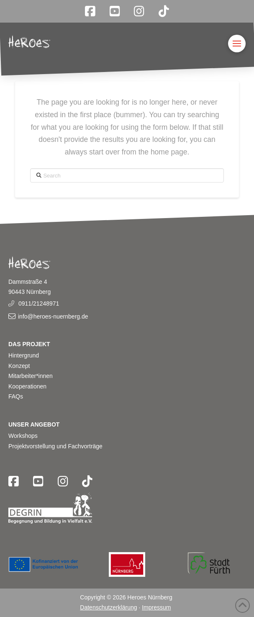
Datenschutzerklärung (108, 607)
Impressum (156, 607)
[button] (237, 43)
